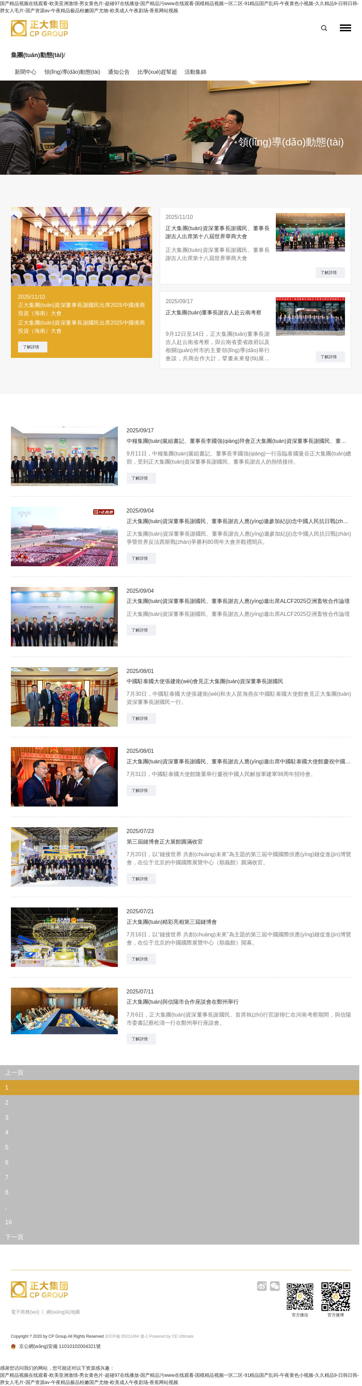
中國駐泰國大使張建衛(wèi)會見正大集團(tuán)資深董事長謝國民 (205, 681)
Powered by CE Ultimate (171, 1336)
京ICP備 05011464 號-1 (126, 1336)
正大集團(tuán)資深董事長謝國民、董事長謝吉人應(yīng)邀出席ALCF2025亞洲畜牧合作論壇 (238, 601)
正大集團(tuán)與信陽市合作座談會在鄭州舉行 (183, 1002)
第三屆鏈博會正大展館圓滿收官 (165, 842)
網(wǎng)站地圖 (63, 1312)
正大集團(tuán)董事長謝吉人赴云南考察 (214, 312)
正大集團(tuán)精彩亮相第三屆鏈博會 (172, 922)
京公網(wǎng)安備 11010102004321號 (56, 1346)
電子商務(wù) (25, 1312)
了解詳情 (31, 347)
